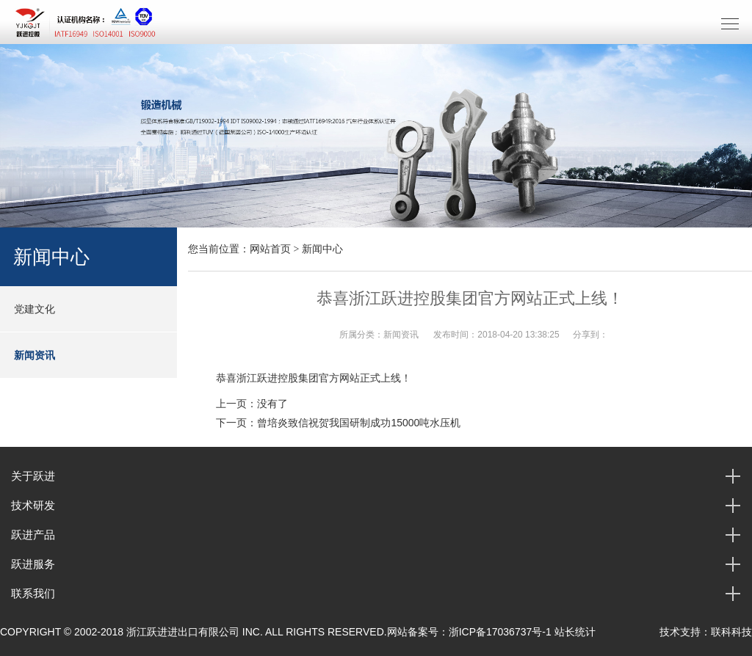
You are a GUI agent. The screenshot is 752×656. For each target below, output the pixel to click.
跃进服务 (33, 564)
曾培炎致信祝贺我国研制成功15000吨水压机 (358, 423)
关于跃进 (33, 476)
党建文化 (34, 309)
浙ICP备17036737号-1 (500, 632)
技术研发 (33, 505)
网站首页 (270, 249)
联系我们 (33, 593)
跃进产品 (33, 534)
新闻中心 (322, 249)
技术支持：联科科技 (705, 632)
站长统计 (575, 632)
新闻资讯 (34, 355)
